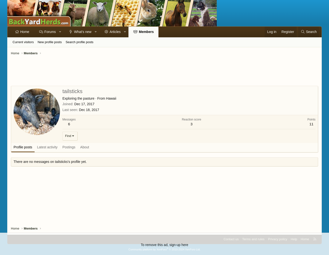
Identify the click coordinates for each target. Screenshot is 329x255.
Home (24, 32)
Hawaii (111, 98)
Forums (50, 32)
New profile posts (49, 42)
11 (311, 124)
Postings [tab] (68, 147)
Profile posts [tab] (23, 147)
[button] (60, 32)
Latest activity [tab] (47, 147)
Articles (115, 32)
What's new (82, 32)
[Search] (308, 32)
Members (146, 32)
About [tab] (84, 147)
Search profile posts (79, 42)
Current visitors (23, 42)
